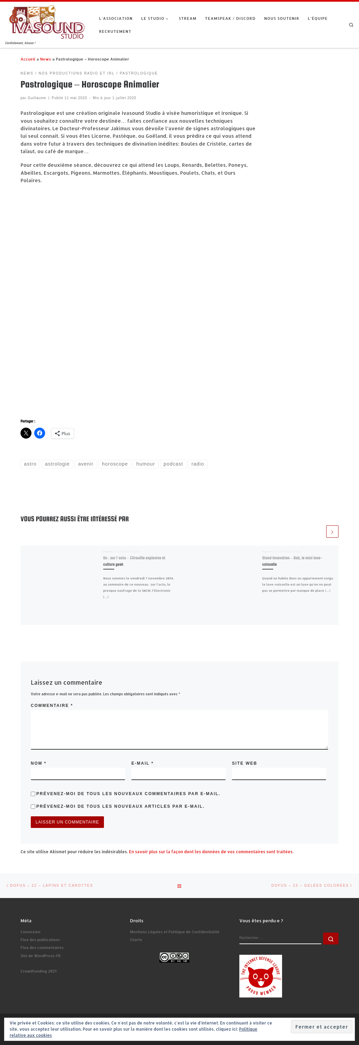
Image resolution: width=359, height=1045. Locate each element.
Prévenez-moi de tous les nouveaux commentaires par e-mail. (128, 793)
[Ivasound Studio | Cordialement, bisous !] (47, 21)
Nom (38, 763)
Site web (244, 763)
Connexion (30, 931)
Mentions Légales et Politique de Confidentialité (175, 931)
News (45, 59)
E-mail (142, 763)
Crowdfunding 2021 (38, 971)
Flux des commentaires (42, 947)
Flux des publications (40, 939)
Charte (136, 939)
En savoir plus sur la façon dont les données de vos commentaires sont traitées (211, 851)
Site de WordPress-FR (41, 955)
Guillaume (37, 98)
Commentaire (52, 705)
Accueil (28, 59)
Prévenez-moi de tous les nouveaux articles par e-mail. (120, 806)
